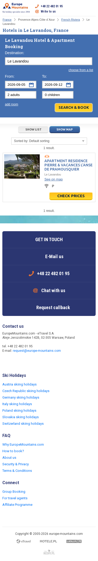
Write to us (48, 11)
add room (11, 104)
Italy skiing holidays (17, 404)
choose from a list (80, 70)
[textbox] (48, 61)
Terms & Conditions (17, 471)
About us (9, 458)
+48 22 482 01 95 (52, 6)
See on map (53, 179)
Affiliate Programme (17, 505)
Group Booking (13, 492)
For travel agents (14, 498)
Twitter (17, 362)
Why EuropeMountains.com (23, 444)
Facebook (7, 362)
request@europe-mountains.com (37, 351)
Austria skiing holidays (19, 384)
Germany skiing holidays (20, 397)
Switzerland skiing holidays (23, 424)
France (7, 19)
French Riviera (70, 19)
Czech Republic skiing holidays (25, 391)
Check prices (71, 196)
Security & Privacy (15, 464)
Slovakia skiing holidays (20, 417)
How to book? (13, 451)
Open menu (92, 9)
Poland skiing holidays (19, 410)
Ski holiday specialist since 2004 (16, 8)
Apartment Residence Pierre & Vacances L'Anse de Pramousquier (68, 165)
